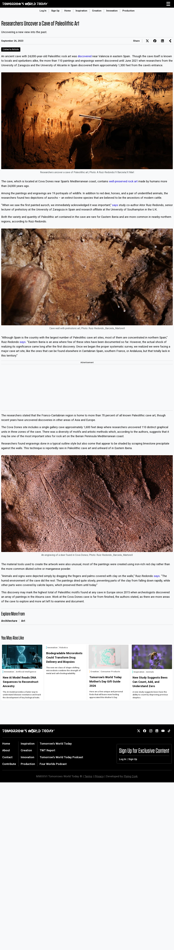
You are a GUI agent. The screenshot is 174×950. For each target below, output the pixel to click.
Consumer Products (110, 672)
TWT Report (47, 750)
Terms (88, 776)
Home (67, 10)
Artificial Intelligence (26, 672)
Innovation (112, 10)
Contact (7, 757)
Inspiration (81, 10)
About (6, 750)
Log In (43, 10)
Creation (96, 10)
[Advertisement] (87, 387)
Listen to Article (11, 49)
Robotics (63, 648)
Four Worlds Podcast (53, 764)
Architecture (9, 620)
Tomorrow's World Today (56, 743)
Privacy (99, 776)
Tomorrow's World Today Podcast (61, 757)
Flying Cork (131, 776)
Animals (150, 672)
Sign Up (55, 10)
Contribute (9, 764)
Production (128, 10)
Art (23, 620)
